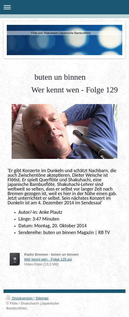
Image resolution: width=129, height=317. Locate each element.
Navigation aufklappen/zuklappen (64, 7)
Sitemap (42, 298)
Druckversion (20, 298)
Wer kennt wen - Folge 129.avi (48, 259)
